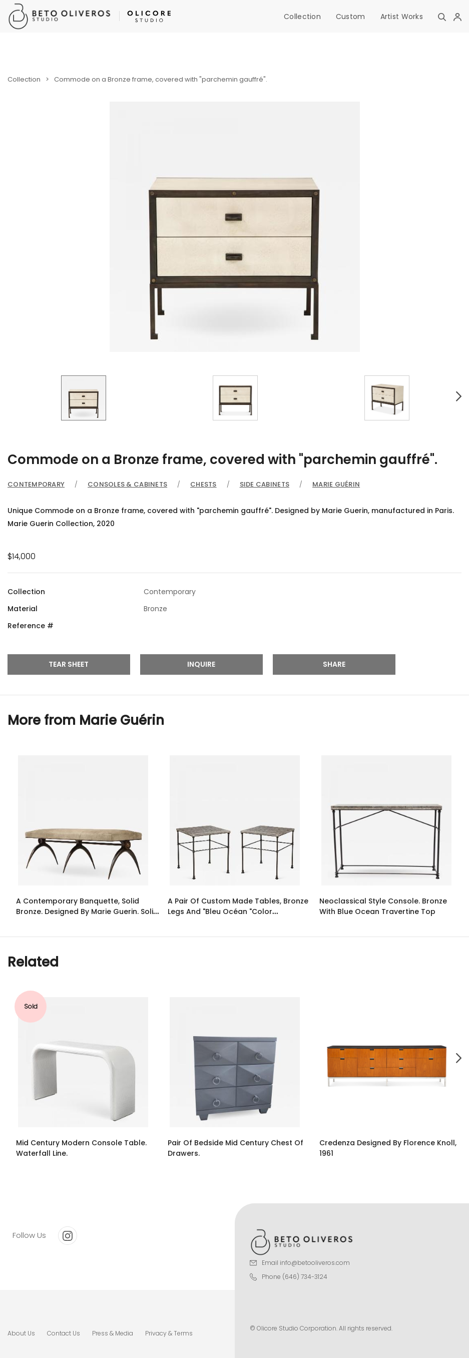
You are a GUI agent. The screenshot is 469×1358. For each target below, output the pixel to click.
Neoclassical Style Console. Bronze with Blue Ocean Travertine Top (383, 906)
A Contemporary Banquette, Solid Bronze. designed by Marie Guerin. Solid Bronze (87, 911)
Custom (350, 17)
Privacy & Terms (169, 1333)
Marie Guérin (336, 484)
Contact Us (63, 1333)
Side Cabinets (264, 484)
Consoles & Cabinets (127, 484)
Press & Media (112, 1333)
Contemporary (36, 484)
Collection (302, 17)
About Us (21, 1333)
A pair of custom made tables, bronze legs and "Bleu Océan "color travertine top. (238, 911)
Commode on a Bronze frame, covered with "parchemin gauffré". (160, 79)
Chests (203, 484)
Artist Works (401, 17)
